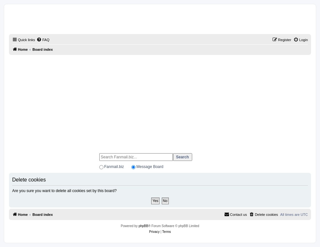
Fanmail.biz (114, 166)
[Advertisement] (160, 101)
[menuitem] (43, 40)
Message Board (149, 166)
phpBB (143, 226)
